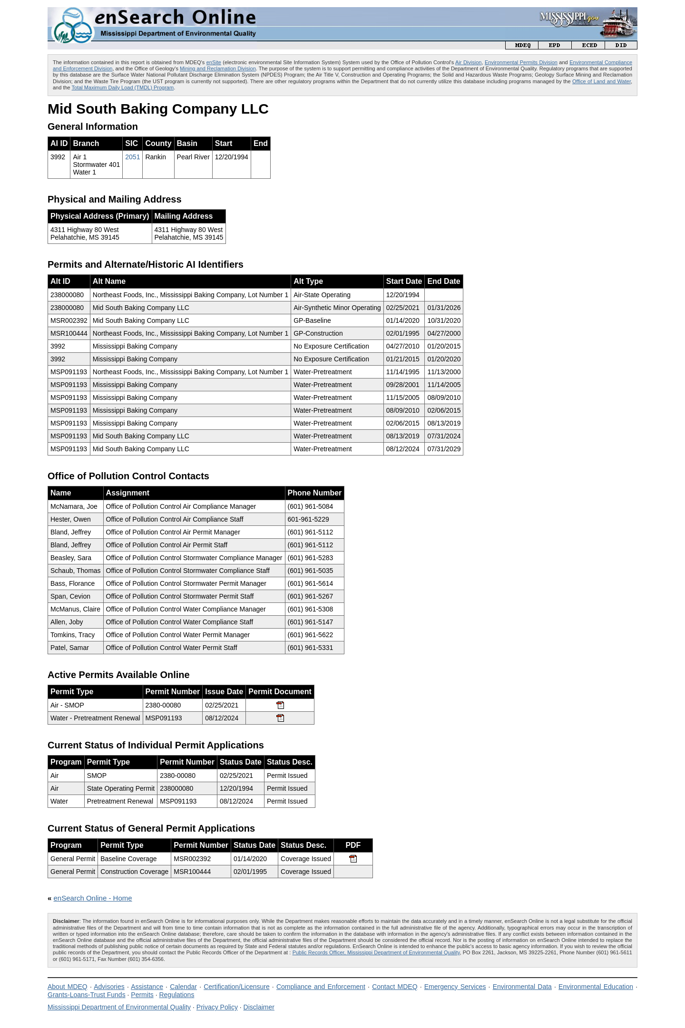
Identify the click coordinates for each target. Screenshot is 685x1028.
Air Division (468, 62)
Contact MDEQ (394, 986)
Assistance (147, 986)
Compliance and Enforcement (320, 986)
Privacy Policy (217, 1007)
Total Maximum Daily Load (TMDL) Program (123, 87)
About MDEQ (68, 986)
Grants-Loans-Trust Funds (87, 995)
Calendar (183, 986)
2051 (132, 157)
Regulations (176, 995)
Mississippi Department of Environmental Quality (119, 1007)
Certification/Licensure (237, 986)
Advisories (109, 986)
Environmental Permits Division (521, 62)
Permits (142, 995)
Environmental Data (522, 986)
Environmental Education (595, 986)
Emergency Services (455, 986)
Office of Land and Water (601, 81)
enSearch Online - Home (93, 898)
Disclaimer (259, 1007)
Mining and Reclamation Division (218, 68)
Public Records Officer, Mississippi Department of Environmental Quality (376, 952)
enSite (213, 62)
